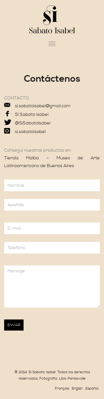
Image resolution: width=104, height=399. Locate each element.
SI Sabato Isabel (32, 114)
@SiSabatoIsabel (32, 123)
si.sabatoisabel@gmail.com (42, 106)
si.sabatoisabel (30, 131)
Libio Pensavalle (72, 378)
